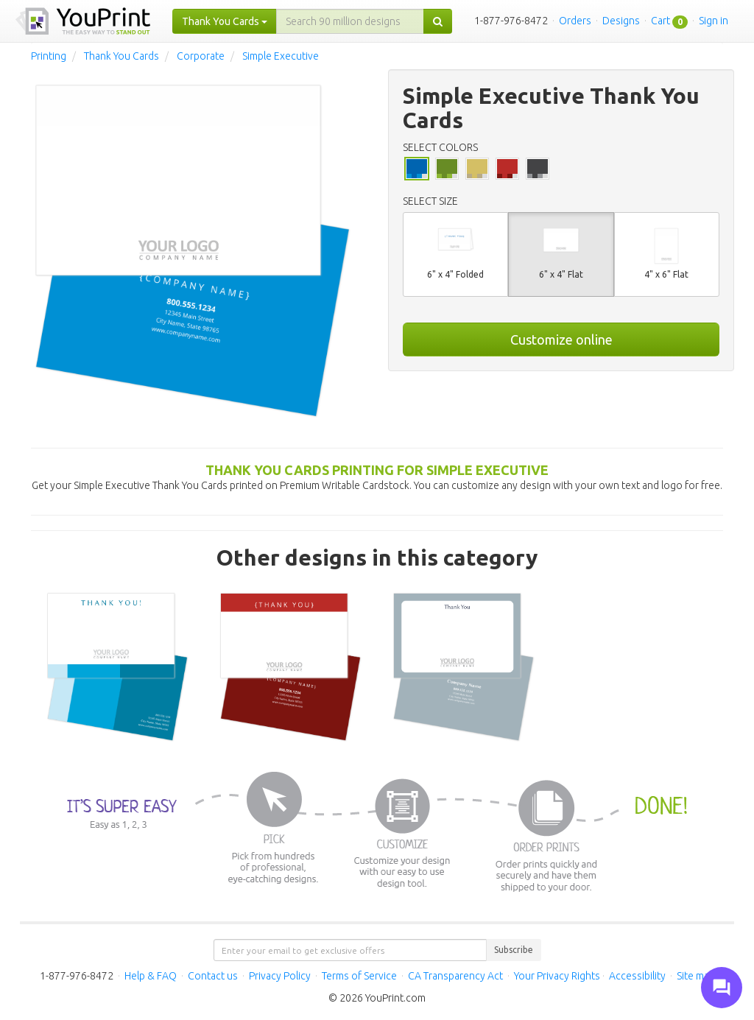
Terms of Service (359, 976)
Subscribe (513, 949)
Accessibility (637, 976)
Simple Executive (280, 56)
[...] (350, 21)
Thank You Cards (121, 56)
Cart (660, 21)
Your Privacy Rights (557, 976)
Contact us (213, 976)
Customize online (561, 339)
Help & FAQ (150, 976)
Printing (48, 56)
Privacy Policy (280, 976)
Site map (696, 976)
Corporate (201, 56)
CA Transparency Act (455, 976)
